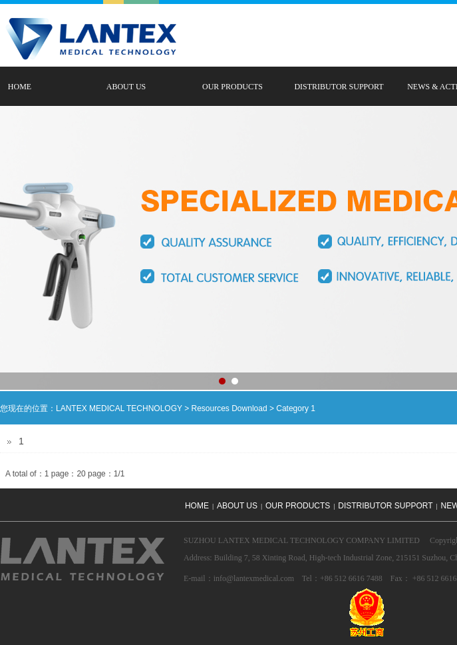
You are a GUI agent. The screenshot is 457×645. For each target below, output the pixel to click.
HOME (197, 505)
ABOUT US (126, 86)
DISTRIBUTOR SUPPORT (338, 86)
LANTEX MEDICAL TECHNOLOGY (119, 408)
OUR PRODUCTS (232, 86)
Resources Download (229, 408)
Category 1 (295, 408)
